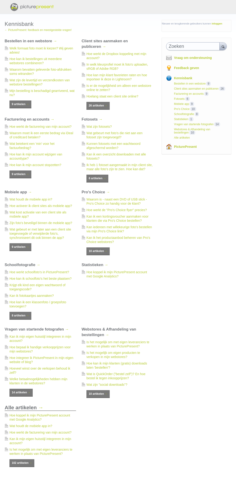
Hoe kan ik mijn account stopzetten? (35, 165)
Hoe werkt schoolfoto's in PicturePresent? (39, 272)
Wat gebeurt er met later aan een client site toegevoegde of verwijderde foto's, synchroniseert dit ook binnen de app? (40, 234)
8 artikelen (20, 315)
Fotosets (92, 119)
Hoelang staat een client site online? (112, 96)
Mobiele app (18, 192)
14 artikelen (21, 392)
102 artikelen (22, 463)
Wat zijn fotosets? (99, 126)
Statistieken (95, 265)
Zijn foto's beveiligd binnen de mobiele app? (40, 223)
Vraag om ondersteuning (193, 57)
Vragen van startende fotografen (37, 329)
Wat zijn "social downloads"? (106, 384)
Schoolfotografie (22, 265)
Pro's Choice (96, 192)
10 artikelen (98, 251)
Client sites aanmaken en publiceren (196, 88)
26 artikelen (98, 105)
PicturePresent (185, 147)
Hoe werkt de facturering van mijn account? (40, 126)
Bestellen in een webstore (31, 41)
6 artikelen (97, 178)
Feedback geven (186, 68)
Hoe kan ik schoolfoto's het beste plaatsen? (40, 278)
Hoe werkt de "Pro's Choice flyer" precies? (116, 210)
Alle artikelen (24, 407)
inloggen (217, 23)
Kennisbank (183, 78)
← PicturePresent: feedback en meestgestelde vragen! (38, 30)
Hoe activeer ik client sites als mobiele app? (40, 206)
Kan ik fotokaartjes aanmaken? (31, 296)
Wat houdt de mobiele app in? (30, 199)
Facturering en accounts (29, 119)
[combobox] (193, 46)
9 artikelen (20, 104)
